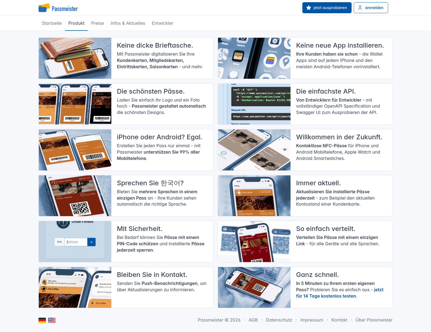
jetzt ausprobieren (326, 7)
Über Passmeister (374, 320)
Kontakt (339, 320)
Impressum (312, 320)
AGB (253, 320)
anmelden (370, 7)
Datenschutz (279, 320)
